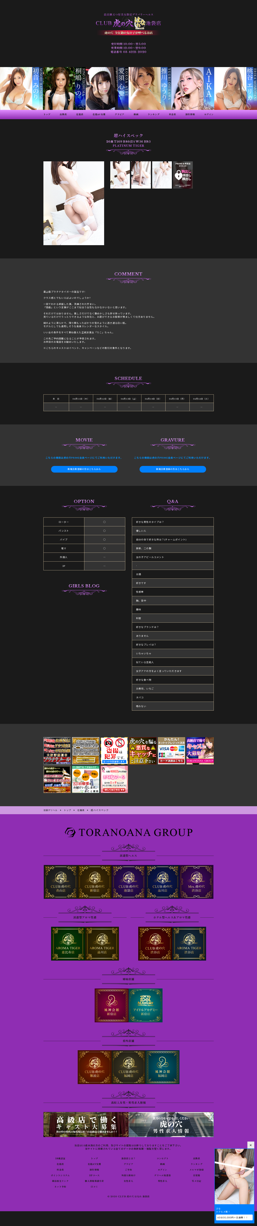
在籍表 (60, 1164)
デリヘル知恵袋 (162, 1175)
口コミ (94, 1186)
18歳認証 (60, 1158)
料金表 (60, 1169)
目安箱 (196, 1175)
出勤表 (196, 1158)
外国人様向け (128, 1175)
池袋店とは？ (128, 1158)
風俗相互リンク (60, 1181)
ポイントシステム (60, 1175)
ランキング (196, 1164)
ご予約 (128, 1169)
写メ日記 (196, 1181)
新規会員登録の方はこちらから (84, 469)
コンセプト (162, 1158)
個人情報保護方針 (94, 1181)
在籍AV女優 (94, 1164)
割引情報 (94, 1169)
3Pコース (94, 1175)
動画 (162, 1164)
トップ (94, 1158)
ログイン (163, 1169)
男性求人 (162, 1181)
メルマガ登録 (196, 1169)
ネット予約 (60, 1186)
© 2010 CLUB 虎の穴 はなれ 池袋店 (128, 1196)
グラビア (128, 1164)
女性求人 (128, 1181)
